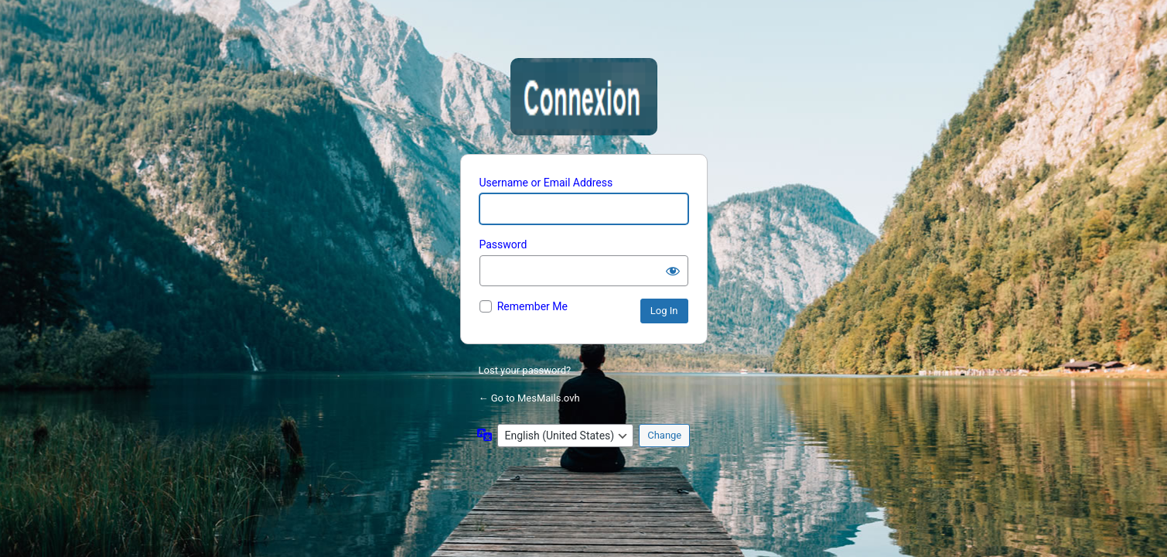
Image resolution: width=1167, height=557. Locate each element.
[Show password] (672, 270)
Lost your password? (525, 370)
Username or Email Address (546, 182)
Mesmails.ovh (583, 96)
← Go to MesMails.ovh (529, 398)
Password (503, 244)
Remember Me (532, 306)
